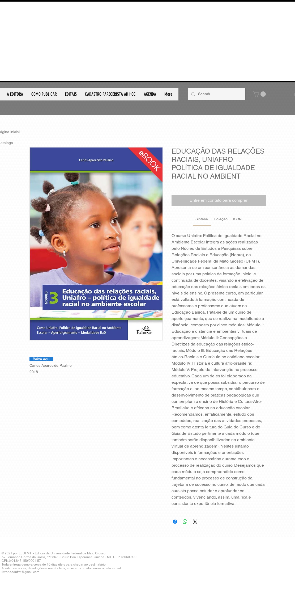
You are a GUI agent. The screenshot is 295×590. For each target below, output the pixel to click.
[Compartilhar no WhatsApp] (185, 522)
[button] (259, 94)
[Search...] (216, 94)
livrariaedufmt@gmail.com (20, 572)
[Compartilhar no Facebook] (175, 522)
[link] (201, 219)
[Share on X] (195, 522)
